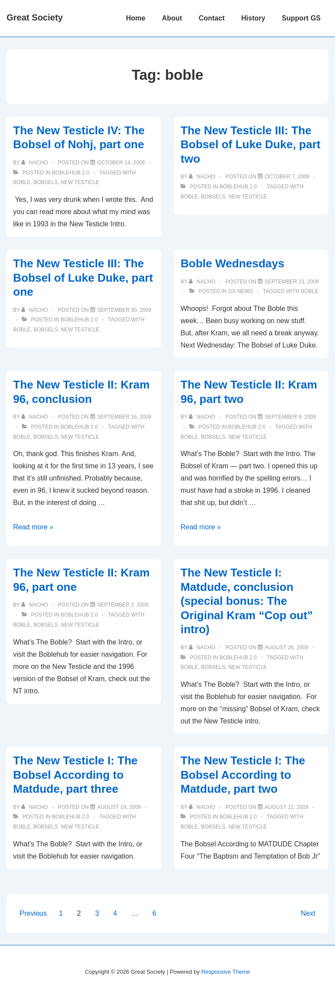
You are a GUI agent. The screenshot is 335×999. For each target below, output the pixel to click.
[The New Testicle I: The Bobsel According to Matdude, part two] (286, 807)
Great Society (35, 17)
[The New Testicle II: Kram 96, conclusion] (124, 417)
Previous (33, 913)
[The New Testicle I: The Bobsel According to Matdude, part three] (119, 807)
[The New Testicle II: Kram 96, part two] (290, 417)
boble (22, 182)
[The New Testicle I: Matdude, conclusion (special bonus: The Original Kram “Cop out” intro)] (286, 647)
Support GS (301, 18)
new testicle (80, 182)
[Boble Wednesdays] (292, 282)
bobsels (46, 182)
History (253, 18)
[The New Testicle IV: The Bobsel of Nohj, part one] (121, 163)
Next (308, 913)
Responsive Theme (225, 971)
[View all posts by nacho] (35, 163)
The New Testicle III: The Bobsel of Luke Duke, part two (251, 144)
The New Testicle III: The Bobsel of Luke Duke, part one (83, 277)
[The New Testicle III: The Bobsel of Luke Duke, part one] (124, 310)
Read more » (33, 527)
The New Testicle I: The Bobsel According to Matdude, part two (243, 774)
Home (135, 18)
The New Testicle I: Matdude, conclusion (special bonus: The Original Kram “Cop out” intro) (247, 601)
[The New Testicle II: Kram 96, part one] (122, 605)
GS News (240, 291)
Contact (211, 18)
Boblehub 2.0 (70, 173)
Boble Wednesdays (232, 263)
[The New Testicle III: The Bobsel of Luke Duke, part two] (287, 177)
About (172, 18)
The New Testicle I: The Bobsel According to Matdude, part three (75, 774)
